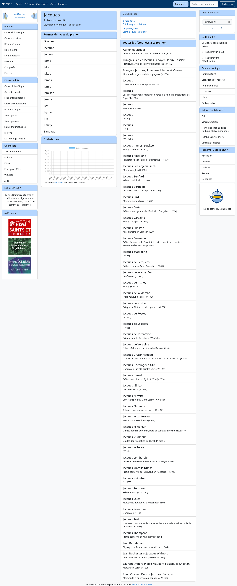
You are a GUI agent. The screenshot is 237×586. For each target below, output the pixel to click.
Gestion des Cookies (141, 584)
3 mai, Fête (129, 20)
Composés (9, 67)
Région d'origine (12, 44)
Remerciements (210, 85)
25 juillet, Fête (130, 28)
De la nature (10, 49)
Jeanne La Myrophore (213, 136)
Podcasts (62, 4)
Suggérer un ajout (213, 51)
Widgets (8, 174)
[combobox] (204, 4)
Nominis (7, 4)
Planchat (206, 161)
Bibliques (9, 61)
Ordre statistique (13, 38)
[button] (212, 28)
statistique (58, 182)
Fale (204, 116)
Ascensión (207, 155)
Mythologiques (12, 55)
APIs (6, 180)
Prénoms (29, 4)
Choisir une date (210, 12)
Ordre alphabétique (14, 32)
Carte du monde (12, 92)
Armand (206, 173)
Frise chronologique (14, 97)
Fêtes (7, 163)
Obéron (206, 167)
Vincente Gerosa (210, 121)
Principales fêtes (12, 169)
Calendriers (42, 4)
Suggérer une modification (210, 59)
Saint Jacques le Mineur (135, 24)
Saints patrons (11, 121)
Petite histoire (209, 73)
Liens (204, 97)
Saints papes (10, 115)
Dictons (8, 132)
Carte (53, 4)
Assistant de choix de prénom (214, 44)
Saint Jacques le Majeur (134, 31)
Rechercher (227, 4)
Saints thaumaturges (15, 126)
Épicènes (8, 73)
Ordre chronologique (15, 103)
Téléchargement (12, 151)
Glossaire (206, 91)
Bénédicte (207, 178)
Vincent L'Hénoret (211, 142)
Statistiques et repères (213, 79)
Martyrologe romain (14, 138)
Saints (19, 4)
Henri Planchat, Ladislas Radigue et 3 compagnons (215, 129)
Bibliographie (209, 103)
